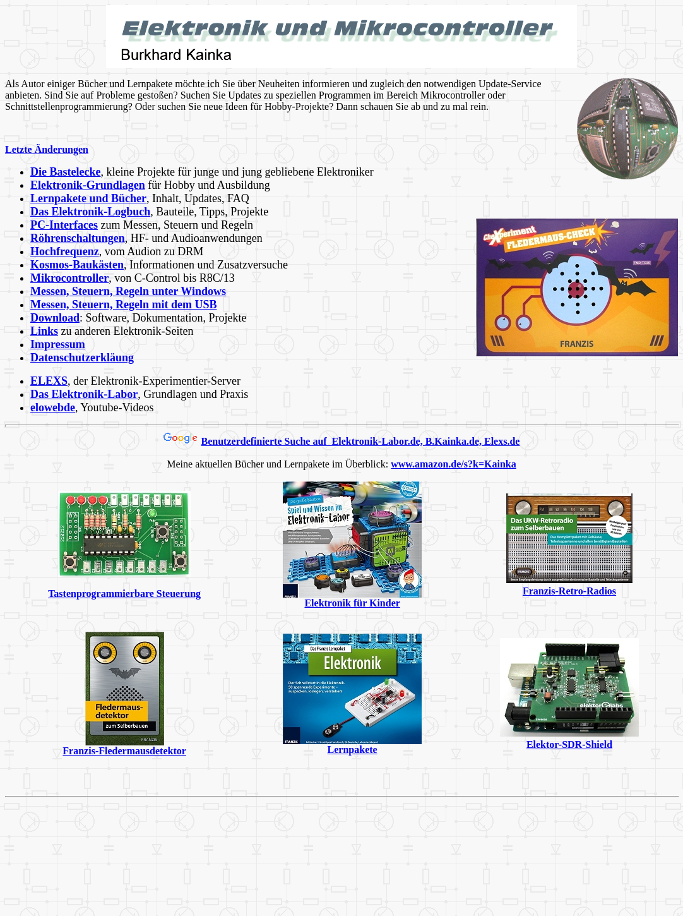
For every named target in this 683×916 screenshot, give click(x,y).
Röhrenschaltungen (77, 238)
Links (44, 331)
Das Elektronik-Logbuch (90, 211)
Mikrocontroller (69, 278)
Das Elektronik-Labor (84, 394)
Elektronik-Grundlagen (87, 185)
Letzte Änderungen (46, 149)
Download (55, 317)
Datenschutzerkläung (82, 357)
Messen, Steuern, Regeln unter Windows (128, 291)
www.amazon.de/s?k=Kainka (453, 464)
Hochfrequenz (64, 251)
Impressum (57, 344)
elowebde (52, 407)
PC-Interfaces (64, 225)
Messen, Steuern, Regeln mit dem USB (123, 304)
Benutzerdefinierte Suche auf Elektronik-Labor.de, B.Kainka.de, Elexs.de (360, 441)
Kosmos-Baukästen (77, 264)
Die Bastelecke (65, 172)
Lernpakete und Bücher (88, 198)
